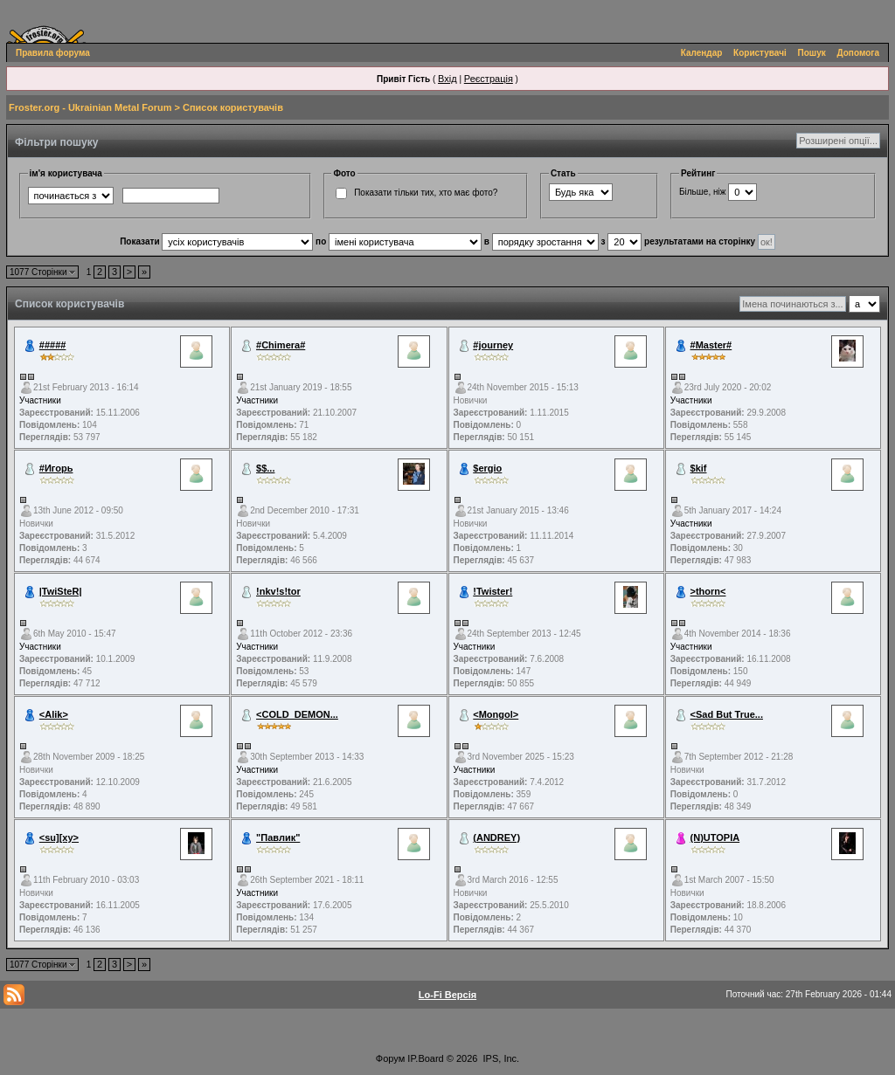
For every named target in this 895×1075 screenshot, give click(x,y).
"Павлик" (278, 837)
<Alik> (53, 714)
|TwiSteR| (60, 591)
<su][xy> (59, 837)
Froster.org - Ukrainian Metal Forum (90, 107)
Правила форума (53, 53)
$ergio (487, 468)
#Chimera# (280, 345)
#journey (493, 345)
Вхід (447, 78)
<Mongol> (495, 714)
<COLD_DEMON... (297, 714)
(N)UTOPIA (715, 837)
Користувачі (760, 53)
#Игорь (56, 468)
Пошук (812, 53)
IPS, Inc (500, 1058)
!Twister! (492, 591)
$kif (698, 468)
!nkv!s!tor (278, 591)
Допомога (858, 53)
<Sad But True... (726, 714)
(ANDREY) (496, 837)
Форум (390, 1058)
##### (52, 345)
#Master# (711, 345)
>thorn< (708, 591)
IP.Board (425, 1058)
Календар (702, 53)
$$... (265, 468)
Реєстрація (488, 78)
